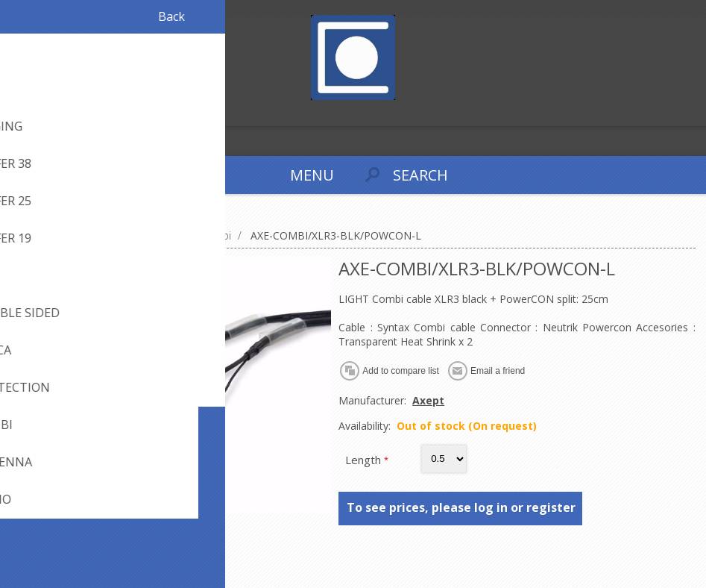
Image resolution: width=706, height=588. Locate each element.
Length (364, 459)
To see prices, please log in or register (461, 507)
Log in (44, 113)
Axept (428, 400)
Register (14, 113)
